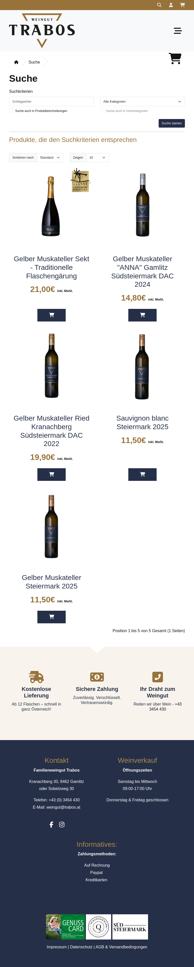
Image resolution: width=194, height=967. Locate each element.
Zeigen (78, 157)
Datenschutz (81, 947)
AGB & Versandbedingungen (121, 947)
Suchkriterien (21, 91)
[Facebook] (51, 824)
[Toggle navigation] (178, 31)
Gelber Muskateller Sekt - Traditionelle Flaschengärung (51, 267)
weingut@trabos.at (63, 807)
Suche (34, 62)
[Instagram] (62, 824)
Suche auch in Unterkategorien (127, 111)
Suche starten (172, 123)
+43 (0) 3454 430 (64, 800)
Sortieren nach (23, 157)
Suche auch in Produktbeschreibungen (41, 111)
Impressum (57, 947)
